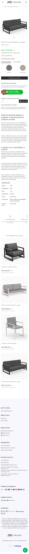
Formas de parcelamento (7, 55)
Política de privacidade (6, 450)
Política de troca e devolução (8, 447)
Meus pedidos (4, 420)
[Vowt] (14, 546)
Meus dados (4, 418)
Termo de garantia (5, 445)
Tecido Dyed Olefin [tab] (6, 61)
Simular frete (23, 101)
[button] (1, 69)
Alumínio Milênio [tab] (17, 61)
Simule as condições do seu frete (10, 98)
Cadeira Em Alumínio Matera (9, 343)
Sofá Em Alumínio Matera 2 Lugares (11, 305)
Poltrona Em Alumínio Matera (9, 267)
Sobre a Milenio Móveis (6, 411)
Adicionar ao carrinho (14, 78)
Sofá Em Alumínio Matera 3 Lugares (11, 381)
